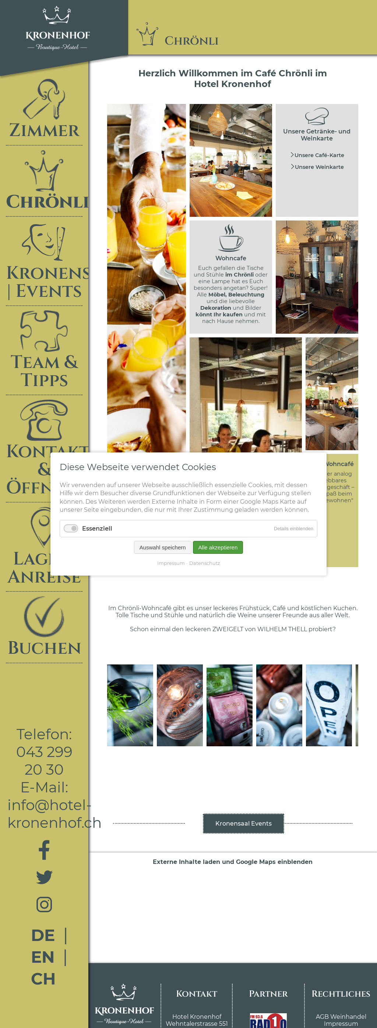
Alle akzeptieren (218, 547)
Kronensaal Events (243, 823)
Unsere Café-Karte (319, 155)
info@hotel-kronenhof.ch (54, 813)
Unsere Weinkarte (319, 167)
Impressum (341, 1023)
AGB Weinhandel (341, 1016)
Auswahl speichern (163, 547)
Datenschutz (204, 563)
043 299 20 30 (44, 760)
